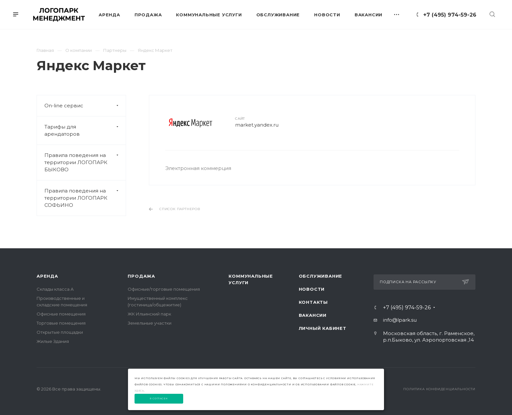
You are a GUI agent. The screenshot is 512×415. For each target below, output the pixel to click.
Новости (312, 289)
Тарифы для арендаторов (85, 130)
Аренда (47, 276)
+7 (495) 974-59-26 (449, 15)
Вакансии (313, 315)
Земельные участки (149, 323)
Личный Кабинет (322, 328)
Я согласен (159, 398)
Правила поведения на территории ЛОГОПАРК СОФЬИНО (85, 198)
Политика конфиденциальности (439, 389)
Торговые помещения (61, 323)
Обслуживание (321, 276)
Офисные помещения (61, 313)
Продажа (141, 276)
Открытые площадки (60, 332)
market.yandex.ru (257, 125)
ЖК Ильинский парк (149, 313)
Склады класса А (55, 289)
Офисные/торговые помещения (164, 289)
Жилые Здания (53, 341)
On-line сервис (85, 105)
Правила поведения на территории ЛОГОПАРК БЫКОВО (85, 162)
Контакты (313, 302)
